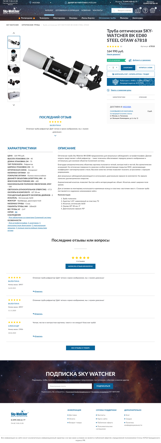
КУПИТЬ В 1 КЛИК (145, 67)
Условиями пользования (100, 392)
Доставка (73, 415)
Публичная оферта (105, 423)
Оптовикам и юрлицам (67, 10)
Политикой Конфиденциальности (78, 392)
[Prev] (14, 33)
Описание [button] (143, 97)
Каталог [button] (49, 10)
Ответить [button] (37, 291)
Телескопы (44, 18)
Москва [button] (127, 107)
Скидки (129, 419)
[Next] (14, 105)
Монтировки (59, 18)
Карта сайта (102, 419)
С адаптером (33, 223)
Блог (128, 415)
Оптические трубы (107, 18)
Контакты (98, 10)
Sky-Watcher (13, 4)
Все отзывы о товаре (80, 348)
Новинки (86, 10)
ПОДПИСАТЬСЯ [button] (103, 386)
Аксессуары (137, 18)
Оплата (72, 419)
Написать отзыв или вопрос (80, 266)
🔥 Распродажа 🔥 (26, 18)
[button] (126, 3)
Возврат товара (75, 423)
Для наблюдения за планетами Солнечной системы (30, 217)
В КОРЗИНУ (128, 67)
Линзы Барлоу (88, 18)
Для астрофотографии (18, 223)
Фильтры (124, 18)
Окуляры (73, 18)
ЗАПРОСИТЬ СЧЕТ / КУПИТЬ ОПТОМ (131, 74)
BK (16, 212)
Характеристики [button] (119, 97)
